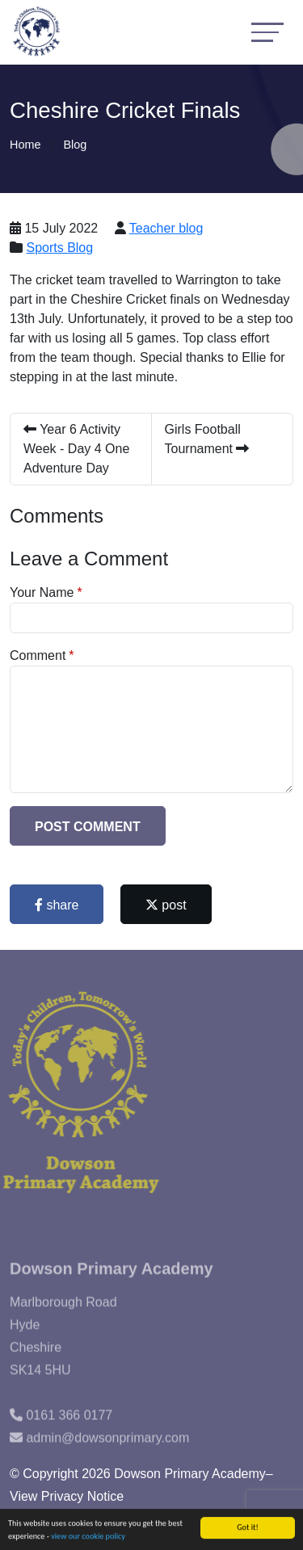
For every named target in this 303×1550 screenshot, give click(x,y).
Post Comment (88, 827)
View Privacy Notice (67, 1496)
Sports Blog (59, 247)
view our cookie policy (88, 1536)
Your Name (42, 592)
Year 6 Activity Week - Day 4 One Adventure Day (76, 448)
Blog (74, 144)
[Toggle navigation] (267, 31)
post (166, 905)
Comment (37, 655)
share (56, 905)
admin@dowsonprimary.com (107, 1451)
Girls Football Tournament (207, 439)
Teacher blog (166, 228)
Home (25, 144)
